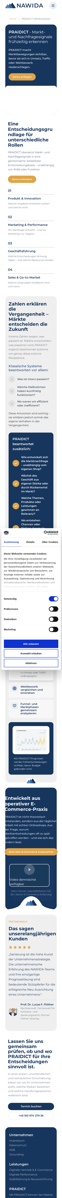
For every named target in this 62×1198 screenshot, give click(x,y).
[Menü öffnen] (53, 5)
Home (12, 18)
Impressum (17, 1140)
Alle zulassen (31, 643)
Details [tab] (30, 541)
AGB (12, 1149)
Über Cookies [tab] (50, 541)
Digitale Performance (23, 1174)
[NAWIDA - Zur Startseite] (24, 5)
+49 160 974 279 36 (31, 1115)
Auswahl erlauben (30, 653)
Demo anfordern (22, 179)
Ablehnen (31, 663)
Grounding (16, 1154)
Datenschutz (17, 1145)
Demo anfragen (22, 76)
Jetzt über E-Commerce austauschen (31, 851)
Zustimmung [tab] (11, 541)
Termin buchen (31, 1106)
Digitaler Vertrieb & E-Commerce (31, 1169)
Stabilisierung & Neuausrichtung (30, 1179)
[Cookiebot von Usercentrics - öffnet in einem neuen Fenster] (44, 533)
